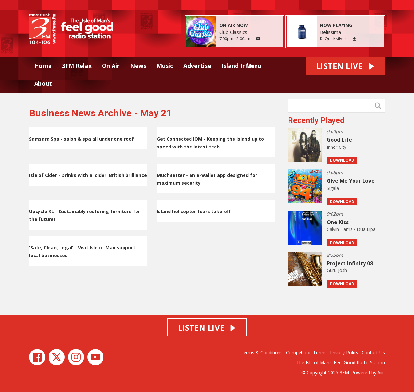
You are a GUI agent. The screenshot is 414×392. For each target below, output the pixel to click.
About (43, 83)
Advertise (197, 66)
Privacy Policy (344, 352)
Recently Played (316, 120)
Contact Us (373, 352)
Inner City (336, 147)
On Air (111, 66)
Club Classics (233, 32)
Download (342, 160)
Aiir (380, 372)
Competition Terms (306, 352)
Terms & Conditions (262, 352)
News (138, 66)
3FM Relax (77, 66)
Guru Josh (337, 270)
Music (165, 66)
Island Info (237, 66)
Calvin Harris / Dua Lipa (351, 229)
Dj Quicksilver (333, 38)
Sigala (333, 188)
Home (43, 66)
